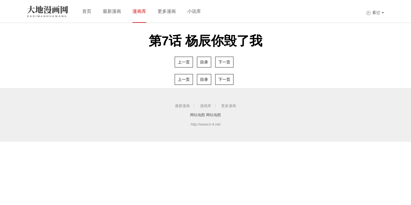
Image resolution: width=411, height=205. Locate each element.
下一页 (224, 62)
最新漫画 (112, 11)
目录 (204, 62)
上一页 (184, 62)
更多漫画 (167, 11)
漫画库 (139, 11)
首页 (86, 11)
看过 (375, 12)
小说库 (194, 11)
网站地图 (197, 115)
